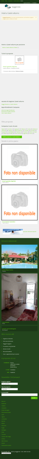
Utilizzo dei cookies (15, 364)
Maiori (5, 133)
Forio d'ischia (18, 133)
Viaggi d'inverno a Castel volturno (9, 104)
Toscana (3, 434)
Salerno (10, 130)
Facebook (1, 456)
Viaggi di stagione (7, 343)
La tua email (5, 392)
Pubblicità (12, 372)
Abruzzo (3, 401)
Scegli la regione (6, 381)
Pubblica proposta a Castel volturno (11, 137)
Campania (3, 408)
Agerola (25, 133)
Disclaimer (12, 365)
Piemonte (3, 425)
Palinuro (23, 129)
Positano (25, 132)
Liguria (3, 416)
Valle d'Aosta (4, 441)
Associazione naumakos (8, 221)
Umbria (3, 438)
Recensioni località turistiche (8, 111)
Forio (31, 133)
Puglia (2, 427)
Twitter (9, 456)
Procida (32, 130)
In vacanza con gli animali (9, 346)
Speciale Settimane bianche (19, 231)
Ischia (29, 129)
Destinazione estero (6, 445)
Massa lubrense (18, 130)
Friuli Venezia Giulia (6, 412)
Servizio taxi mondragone (9, 328)
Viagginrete (16, 7)
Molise (3, 423)
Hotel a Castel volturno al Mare (9, 47)
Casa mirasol (5, 322)
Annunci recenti (6, 349)
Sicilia (2, 432)
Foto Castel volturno (6, 113)
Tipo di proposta (6, 387)
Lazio (2, 414)
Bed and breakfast (7, 351)
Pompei (26, 130)
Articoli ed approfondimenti (8, 110)
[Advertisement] (19, 32)
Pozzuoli (3, 132)
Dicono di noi (13, 367)
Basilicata (3, 403)
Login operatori (27, 2)
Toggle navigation (2, 7)
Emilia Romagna (5, 410)
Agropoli (17, 129)
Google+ (5, 456)
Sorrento (10, 129)
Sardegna (3, 430)
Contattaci (34, 2)
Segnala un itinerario (8, 338)
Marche (3, 421)
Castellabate (11, 132)
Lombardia (4, 419)
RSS (12, 456)
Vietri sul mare (33, 132)
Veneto (3, 443)
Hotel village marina (7, 270)
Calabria (3, 405)
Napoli (3, 129)
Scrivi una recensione (8, 341)
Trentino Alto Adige (6, 436)
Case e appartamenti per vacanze (11, 354)
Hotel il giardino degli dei (10, 66)
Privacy (12, 362)
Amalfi (10, 133)
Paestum (18, 132)
